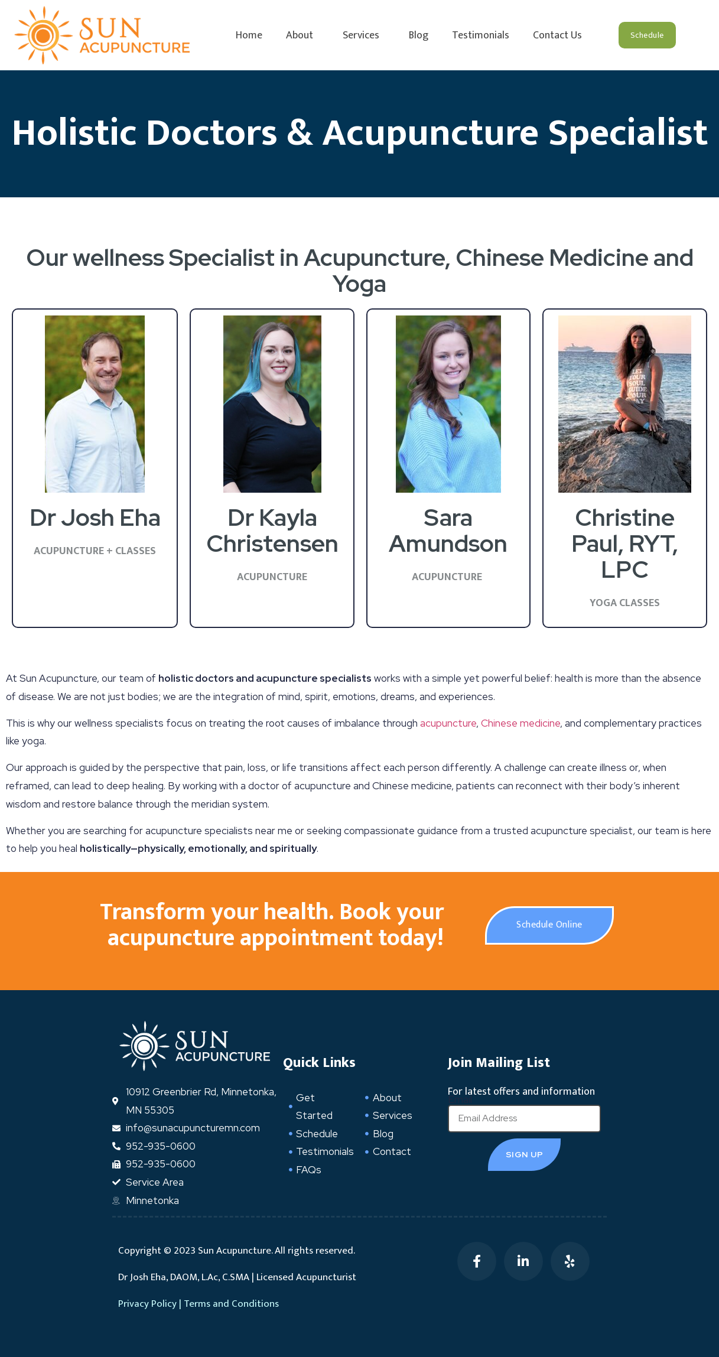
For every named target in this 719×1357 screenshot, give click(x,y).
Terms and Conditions (231, 1304)
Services (364, 35)
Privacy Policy (147, 1304)
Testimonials (480, 35)
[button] (647, 35)
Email (460, 1100)
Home (249, 35)
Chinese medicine (520, 723)
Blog (418, 35)
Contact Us (557, 35)
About (302, 35)
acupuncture (448, 723)
